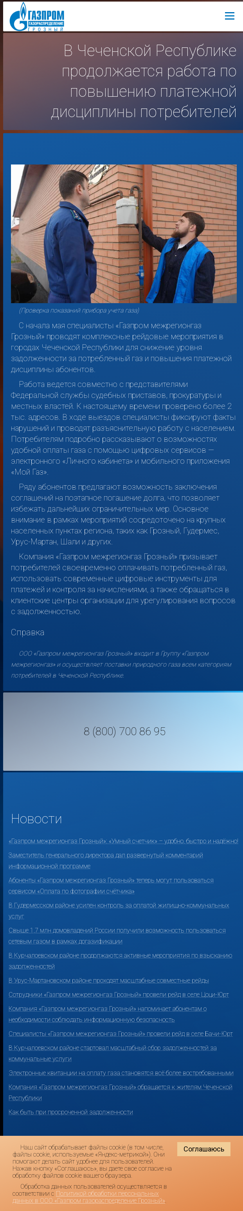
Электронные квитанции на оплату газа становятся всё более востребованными (121, 1073)
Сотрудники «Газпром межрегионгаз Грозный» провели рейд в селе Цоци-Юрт (119, 994)
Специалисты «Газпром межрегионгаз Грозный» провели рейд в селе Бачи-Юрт (121, 1033)
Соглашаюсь (204, 1149)
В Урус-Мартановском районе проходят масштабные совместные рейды (109, 980)
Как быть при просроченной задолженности (71, 1112)
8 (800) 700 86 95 (125, 732)
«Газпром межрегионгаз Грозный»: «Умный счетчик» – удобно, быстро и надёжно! (123, 841)
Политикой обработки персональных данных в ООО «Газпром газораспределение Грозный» (89, 1197)
